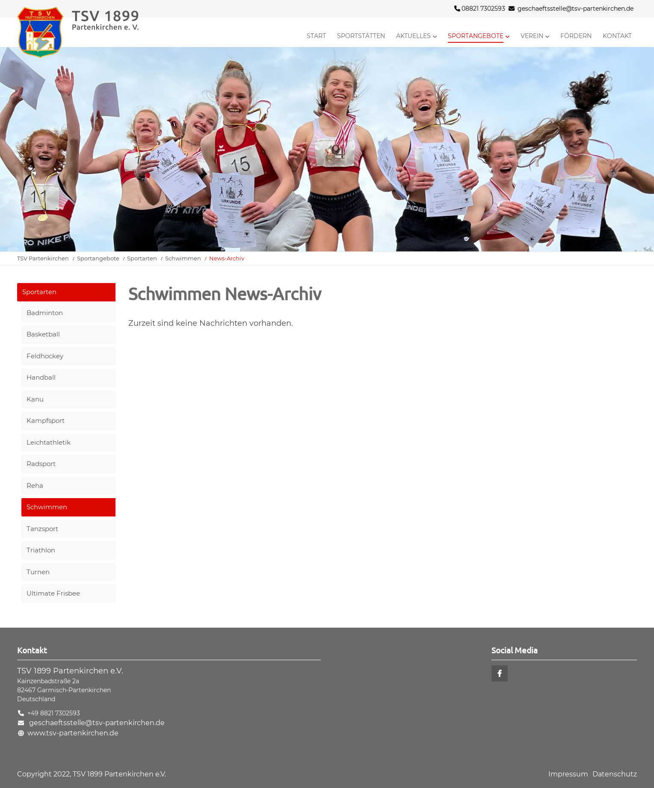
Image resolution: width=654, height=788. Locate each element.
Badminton (45, 313)
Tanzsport (42, 529)
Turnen (38, 572)
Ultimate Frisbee (53, 593)
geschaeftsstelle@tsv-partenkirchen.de (575, 8)
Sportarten (142, 258)
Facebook (499, 673)
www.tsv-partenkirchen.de (72, 733)
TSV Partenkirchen (43, 258)
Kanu (35, 399)
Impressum (568, 774)
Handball (41, 377)
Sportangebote (98, 258)
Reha (35, 485)
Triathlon (41, 550)
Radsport (41, 464)
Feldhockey (45, 356)
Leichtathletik (49, 442)
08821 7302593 (479, 8)
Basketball (43, 334)
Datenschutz (614, 774)
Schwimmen (183, 258)
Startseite (94, 32)
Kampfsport (46, 420)
